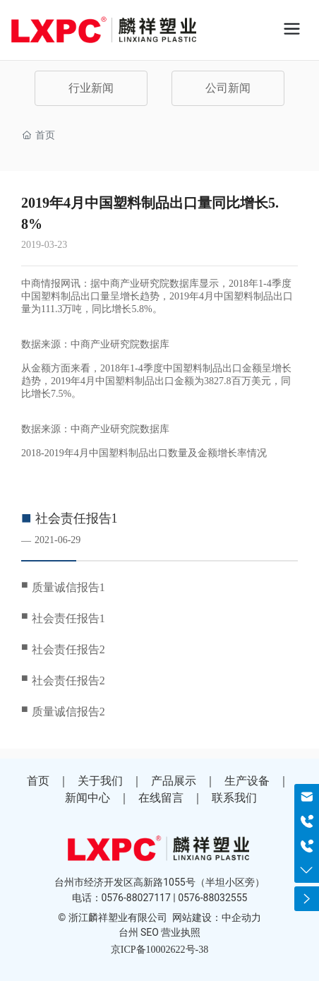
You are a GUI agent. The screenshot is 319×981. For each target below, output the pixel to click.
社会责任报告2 (68, 649)
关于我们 (100, 780)
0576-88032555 (212, 897)
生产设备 (247, 780)
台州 (128, 932)
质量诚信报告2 (68, 712)
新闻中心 (87, 797)
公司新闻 (228, 88)
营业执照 (180, 932)
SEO (149, 932)
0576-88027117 (136, 897)
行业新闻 (91, 88)
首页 (38, 780)
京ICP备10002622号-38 (159, 949)
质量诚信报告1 (68, 587)
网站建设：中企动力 (216, 917)
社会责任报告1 (76, 518)
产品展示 (173, 780)
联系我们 (234, 797)
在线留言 (160, 797)
